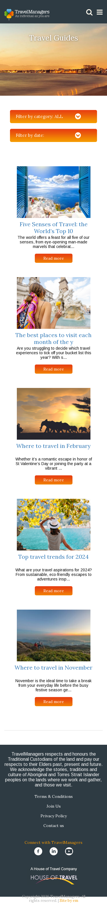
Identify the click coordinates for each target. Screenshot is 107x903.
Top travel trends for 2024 (53, 556)
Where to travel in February (53, 445)
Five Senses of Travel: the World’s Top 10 (54, 228)
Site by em (69, 900)
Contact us (53, 825)
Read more (53, 258)
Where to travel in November (53, 667)
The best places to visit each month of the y (53, 338)
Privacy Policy (54, 815)
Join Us (54, 806)
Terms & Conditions (54, 796)
